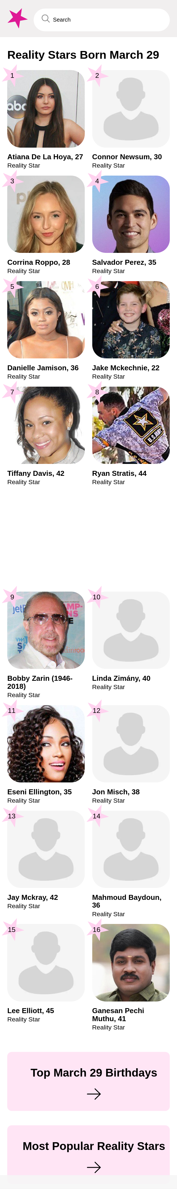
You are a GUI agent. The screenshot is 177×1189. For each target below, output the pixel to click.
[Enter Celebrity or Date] (102, 20)
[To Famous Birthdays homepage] (16, 18)
